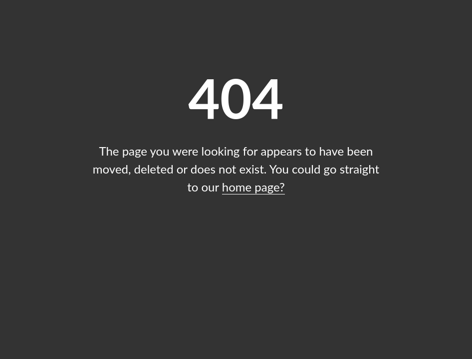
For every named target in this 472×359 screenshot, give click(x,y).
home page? (253, 187)
